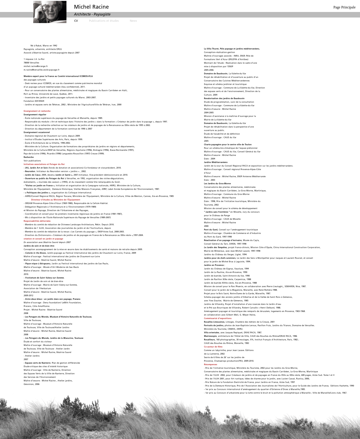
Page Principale (344, 7)
